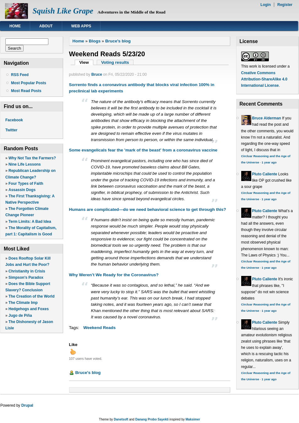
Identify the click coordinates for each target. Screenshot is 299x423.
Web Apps (81, 26)
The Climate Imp (23, 302)
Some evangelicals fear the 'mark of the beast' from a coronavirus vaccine (143, 150)
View (86, 62)
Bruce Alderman (266, 118)
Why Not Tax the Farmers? (32, 158)
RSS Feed (20, 75)
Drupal (27, 405)
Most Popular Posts (28, 83)
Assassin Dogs (21, 190)
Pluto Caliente (264, 174)
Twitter (11, 130)
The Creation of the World (31, 296)
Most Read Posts (26, 91)
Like (73, 344)
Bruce (96, 74)
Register (284, 5)
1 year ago (269, 162)
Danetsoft (121, 419)
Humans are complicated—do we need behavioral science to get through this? (147, 209)
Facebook (14, 120)
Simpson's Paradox (25, 277)
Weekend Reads (99, 327)
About (46, 26)
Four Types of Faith (25, 183)
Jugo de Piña (20, 315)
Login (265, 5)
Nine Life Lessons (24, 164)
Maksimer (193, 419)
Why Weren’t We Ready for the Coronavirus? (114, 274)
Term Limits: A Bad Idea (29, 221)
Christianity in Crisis (26, 271)
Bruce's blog (118, 41)
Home (15, 26)
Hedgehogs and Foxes (28, 309)
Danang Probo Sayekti (152, 419)
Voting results (115, 62)
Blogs (95, 41)
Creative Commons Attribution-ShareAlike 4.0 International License (264, 79)
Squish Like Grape (63, 11)
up (73, 351)
